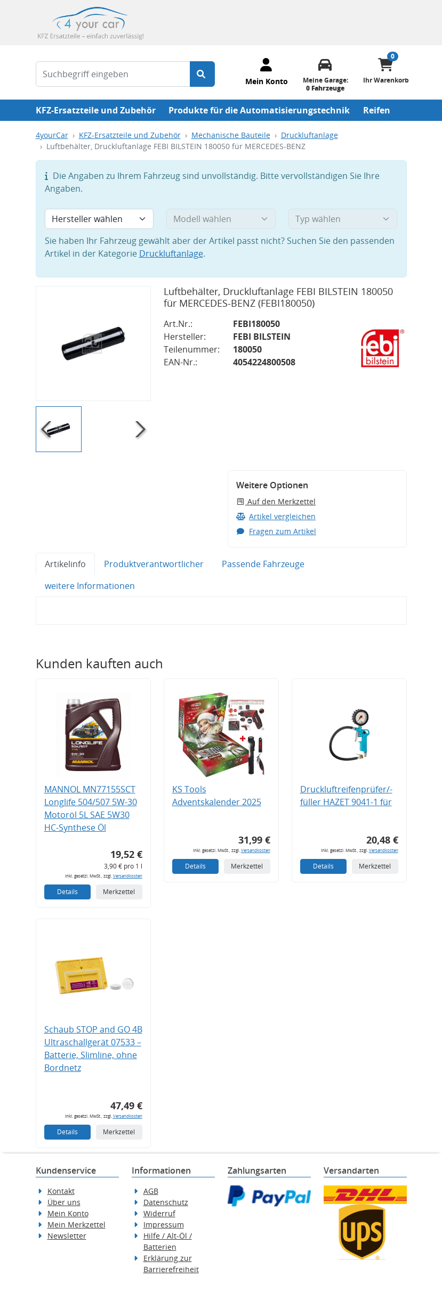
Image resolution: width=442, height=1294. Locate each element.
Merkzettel (119, 891)
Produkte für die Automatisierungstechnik (259, 110)
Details (67, 891)
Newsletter (66, 1236)
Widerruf (159, 1213)
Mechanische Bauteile (230, 135)
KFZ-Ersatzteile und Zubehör (96, 110)
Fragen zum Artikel (276, 531)
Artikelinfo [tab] (65, 564)
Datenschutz (165, 1202)
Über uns (64, 1202)
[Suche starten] (202, 74)
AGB (150, 1191)
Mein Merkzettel (76, 1224)
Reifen (376, 110)
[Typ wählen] (343, 219)
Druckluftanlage (309, 135)
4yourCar (52, 135)
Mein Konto (68, 1213)
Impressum (163, 1224)
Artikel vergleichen (276, 516)
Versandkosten (127, 876)
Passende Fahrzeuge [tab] (263, 564)
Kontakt (61, 1191)
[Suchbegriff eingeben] (113, 74)
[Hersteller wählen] (99, 219)
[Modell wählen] (221, 219)
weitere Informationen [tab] (90, 586)
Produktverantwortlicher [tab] (154, 564)
